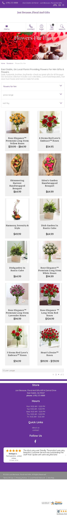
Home (3, 63)
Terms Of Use (8, 478)
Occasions (10, 63)
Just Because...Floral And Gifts (33, 12)
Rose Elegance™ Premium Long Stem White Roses (49, 270)
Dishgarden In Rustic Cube (17, 269)
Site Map (51, 478)
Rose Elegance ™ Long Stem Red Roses (49, 313)
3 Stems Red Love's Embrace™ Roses (17, 353)
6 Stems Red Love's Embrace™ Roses (49, 139)
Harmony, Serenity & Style (17, 226)
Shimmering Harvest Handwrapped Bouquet (17, 184)
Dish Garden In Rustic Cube (49, 226)
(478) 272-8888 (12, 3)
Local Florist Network (37, 478)
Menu (6, 29)
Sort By (6, 103)
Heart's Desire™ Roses (50, 353)
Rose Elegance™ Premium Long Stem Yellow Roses (17, 141)
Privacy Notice (21, 478)
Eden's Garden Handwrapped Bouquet (50, 183)
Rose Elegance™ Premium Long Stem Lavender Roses (17, 313)
